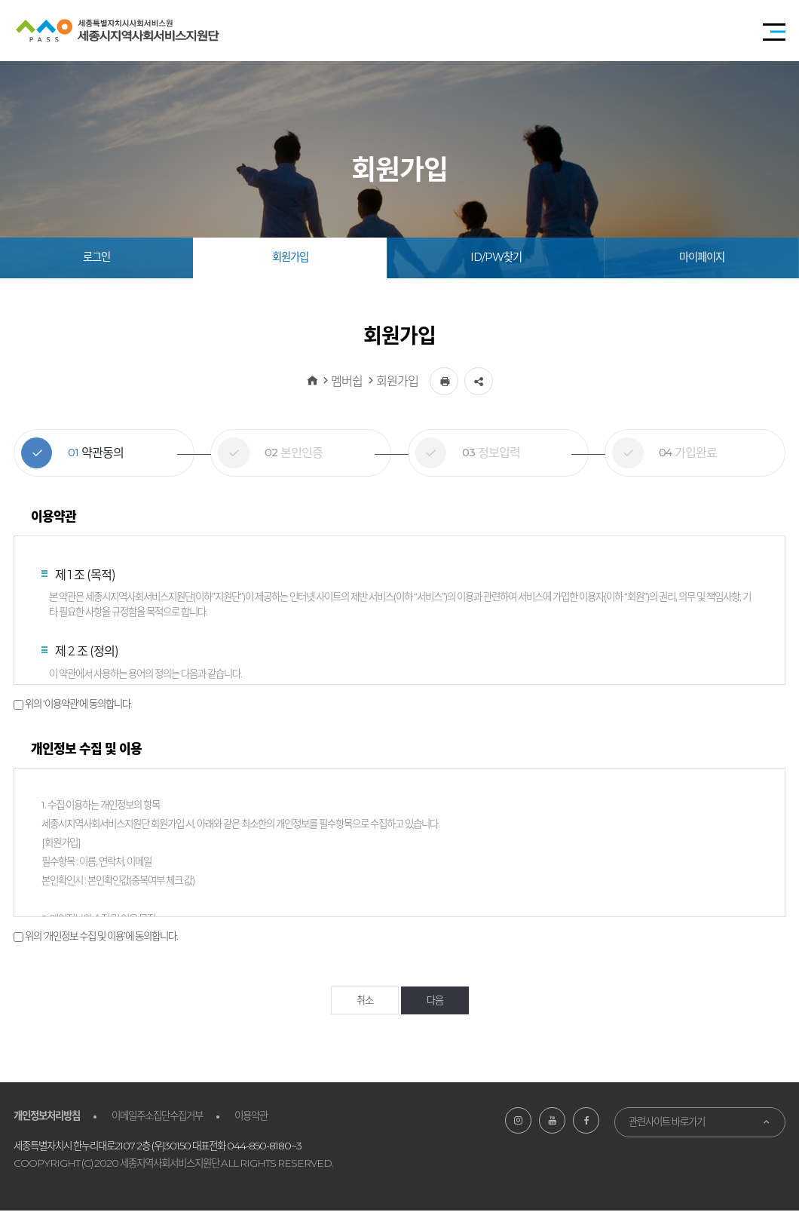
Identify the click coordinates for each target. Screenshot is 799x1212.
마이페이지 (701, 257)
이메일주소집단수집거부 (157, 1116)
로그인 (96, 257)
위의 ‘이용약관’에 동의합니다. (78, 704)
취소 (365, 1001)
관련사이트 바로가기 (667, 1122)
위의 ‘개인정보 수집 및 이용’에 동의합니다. (101, 936)
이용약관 (251, 1116)
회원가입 (290, 257)
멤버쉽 (347, 380)
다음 (435, 1001)
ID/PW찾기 (496, 257)
